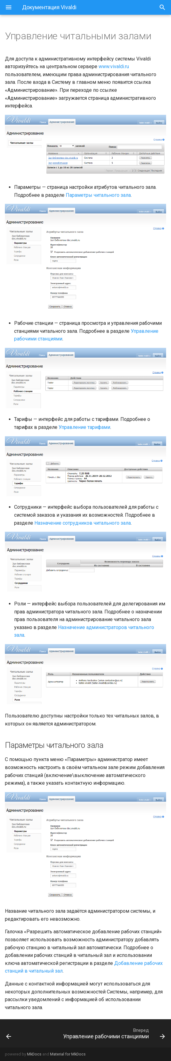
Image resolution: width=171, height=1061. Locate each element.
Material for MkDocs (68, 1054)
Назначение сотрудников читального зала (82, 523)
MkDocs (34, 1054)
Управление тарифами (84, 427)
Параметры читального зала (98, 195)
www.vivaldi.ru (114, 66)
